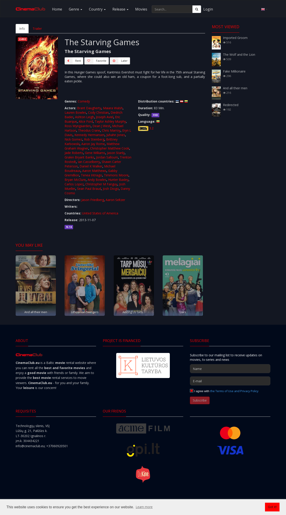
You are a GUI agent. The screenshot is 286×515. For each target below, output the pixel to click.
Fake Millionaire (234, 71)
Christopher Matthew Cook (109, 148)
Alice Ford (86, 121)
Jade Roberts (74, 153)
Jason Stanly (116, 153)
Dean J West (101, 126)
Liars (183, 312)
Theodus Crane (89, 130)
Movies (141, 9)
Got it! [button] (272, 507)
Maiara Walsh (113, 108)
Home (57, 9)
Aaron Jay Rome (93, 144)
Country (97, 9)
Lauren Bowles (75, 112)
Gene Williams (95, 153)
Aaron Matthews (94, 171)
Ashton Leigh (84, 117)
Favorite (95, 60)
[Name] (230, 368)
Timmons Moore (116, 175)
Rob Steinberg (94, 139)
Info (22, 28)
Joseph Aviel (104, 117)
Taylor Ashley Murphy (110, 121)
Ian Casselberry (89, 162)
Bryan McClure (75, 179)
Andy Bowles (97, 179)
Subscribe (200, 400)
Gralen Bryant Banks (79, 157)
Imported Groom (235, 38)
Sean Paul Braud (89, 188)
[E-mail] (230, 380)
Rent (73, 60)
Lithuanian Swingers (85, 312)
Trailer (37, 28)
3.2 (151, 128)
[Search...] (172, 9)
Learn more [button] (144, 507)
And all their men (35, 312)
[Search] (196, 9)
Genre (75, 9)
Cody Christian (98, 112)
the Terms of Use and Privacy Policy (234, 391)
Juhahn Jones (115, 135)
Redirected (230, 105)
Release (120, 9)
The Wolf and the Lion (239, 54)
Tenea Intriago (91, 175)
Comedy (84, 101)
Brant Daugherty (89, 108)
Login (208, 9)
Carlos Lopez (74, 184)
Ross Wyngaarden (78, 126)
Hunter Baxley (118, 179)
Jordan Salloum (107, 157)
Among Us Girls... (133, 312)
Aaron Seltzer (115, 200)
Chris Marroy (111, 130)
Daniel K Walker (91, 166)
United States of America (100, 213)
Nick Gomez (73, 139)
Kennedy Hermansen (89, 135)
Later (119, 60)
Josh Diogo (111, 188)
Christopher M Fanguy (101, 184)
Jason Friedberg (92, 200)
